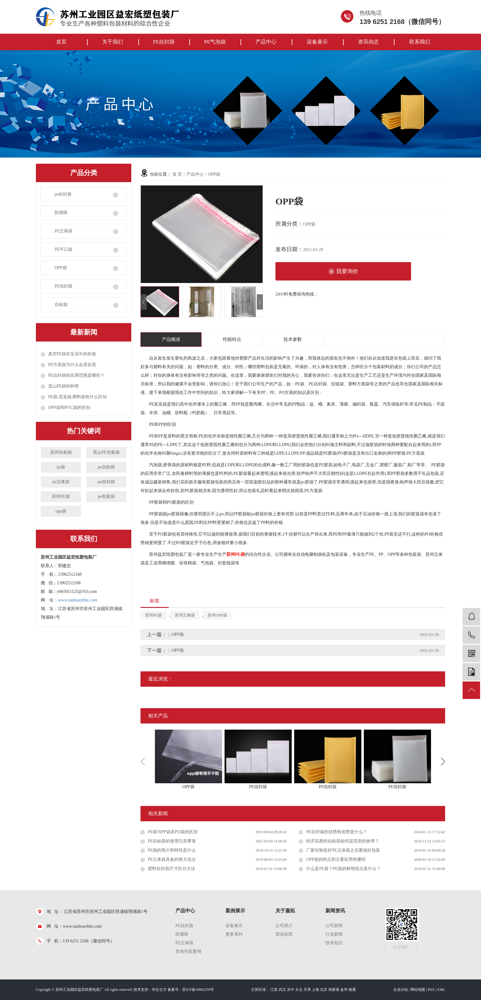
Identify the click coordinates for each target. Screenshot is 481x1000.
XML (441, 989)
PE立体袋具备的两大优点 (172, 859)
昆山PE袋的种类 (63, 386)
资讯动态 (368, 42)
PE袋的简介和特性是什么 (172, 850)
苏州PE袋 (61, 496)
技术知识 (334, 943)
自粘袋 (61, 304)
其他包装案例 (188, 951)
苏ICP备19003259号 (198, 989)
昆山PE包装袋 (106, 452)
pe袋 (61, 467)
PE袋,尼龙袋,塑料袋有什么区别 (77, 397)
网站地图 (417, 989)
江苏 (274, 989)
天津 (307, 989)
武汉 (282, 989)
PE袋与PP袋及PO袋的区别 (173, 832)
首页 (61, 42)
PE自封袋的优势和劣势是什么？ (336, 832)
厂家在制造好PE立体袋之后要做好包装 (343, 850)
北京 (323, 989)
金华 (344, 989)
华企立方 (159, 989)
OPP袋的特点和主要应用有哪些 (336, 859)
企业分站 (400, 989)
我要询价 (343, 271)
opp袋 (61, 511)
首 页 (177, 174)
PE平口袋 (63, 249)
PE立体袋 (63, 231)
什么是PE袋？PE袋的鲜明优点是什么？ (343, 868)
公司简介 (284, 925)
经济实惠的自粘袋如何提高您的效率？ (342, 841)
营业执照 (284, 934)
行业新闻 (334, 934)
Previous (142, 761)
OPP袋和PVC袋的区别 (69, 407)
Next (443, 761)
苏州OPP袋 (217, 615)
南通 (352, 989)
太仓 (298, 989)
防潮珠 (61, 212)
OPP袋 (61, 267)
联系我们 (419, 42)
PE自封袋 (164, 42)
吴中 (290, 989)
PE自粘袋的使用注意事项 (172, 841)
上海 (315, 989)
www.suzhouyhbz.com (77, 600)
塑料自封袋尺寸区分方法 (171, 868)
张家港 (333, 989)
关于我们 (112, 42)
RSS (431, 989)
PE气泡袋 (215, 42)
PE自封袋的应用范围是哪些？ (76, 375)
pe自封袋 (63, 194)
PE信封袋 (63, 286)
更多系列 (234, 934)
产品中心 (266, 42)
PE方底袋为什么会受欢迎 (72, 364)
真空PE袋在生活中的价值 (72, 354)
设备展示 (317, 42)
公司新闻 (334, 925)
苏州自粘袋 (61, 452)
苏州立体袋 (185, 615)
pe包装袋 (106, 496)
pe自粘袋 (106, 467)
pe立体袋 (60, 481)
